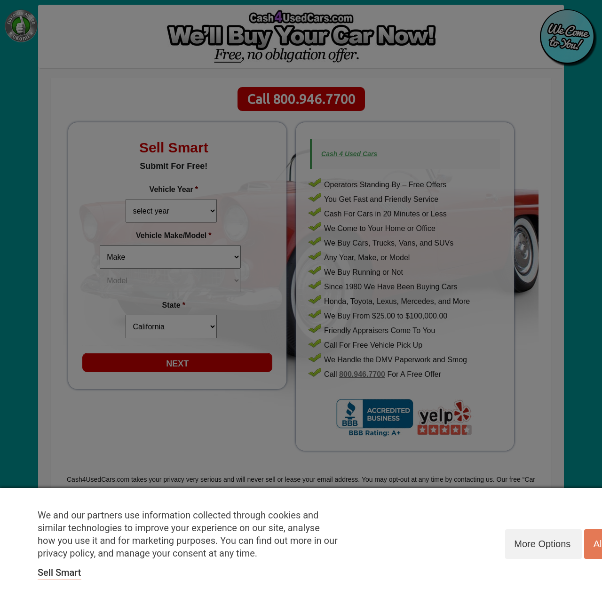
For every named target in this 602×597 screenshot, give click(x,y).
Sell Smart (59, 572)
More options (541, 543)
